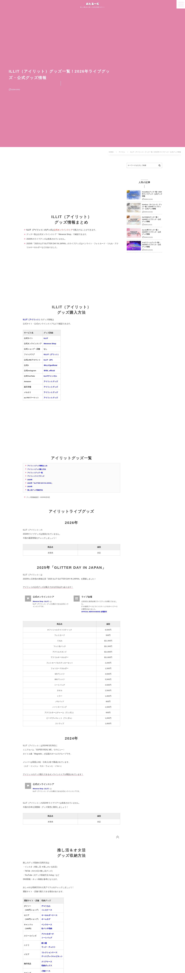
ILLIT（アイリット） (32, 319)
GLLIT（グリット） (51, 354)
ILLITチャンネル (50, 376)
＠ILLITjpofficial (50, 365)
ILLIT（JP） (49, 360)
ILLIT (46, 338)
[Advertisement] (71, 187)
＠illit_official (49, 371)
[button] (181, 4)
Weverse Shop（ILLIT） (41, 601)
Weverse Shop (50, 344)
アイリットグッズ (51, 381)
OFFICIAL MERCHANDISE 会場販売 (94, 612)
